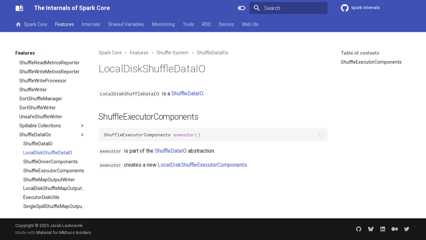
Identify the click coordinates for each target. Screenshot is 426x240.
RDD (206, 24)
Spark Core (31, 24)
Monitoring (163, 24)
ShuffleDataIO (187, 93)
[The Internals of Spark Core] (19, 8)
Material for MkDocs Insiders (63, 232)
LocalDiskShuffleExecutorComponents (202, 165)
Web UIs (250, 24)
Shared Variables (126, 24)
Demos (226, 24)
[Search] (288, 8)
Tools (188, 24)
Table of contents (360, 53)
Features (64, 24)
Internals (91, 24)
